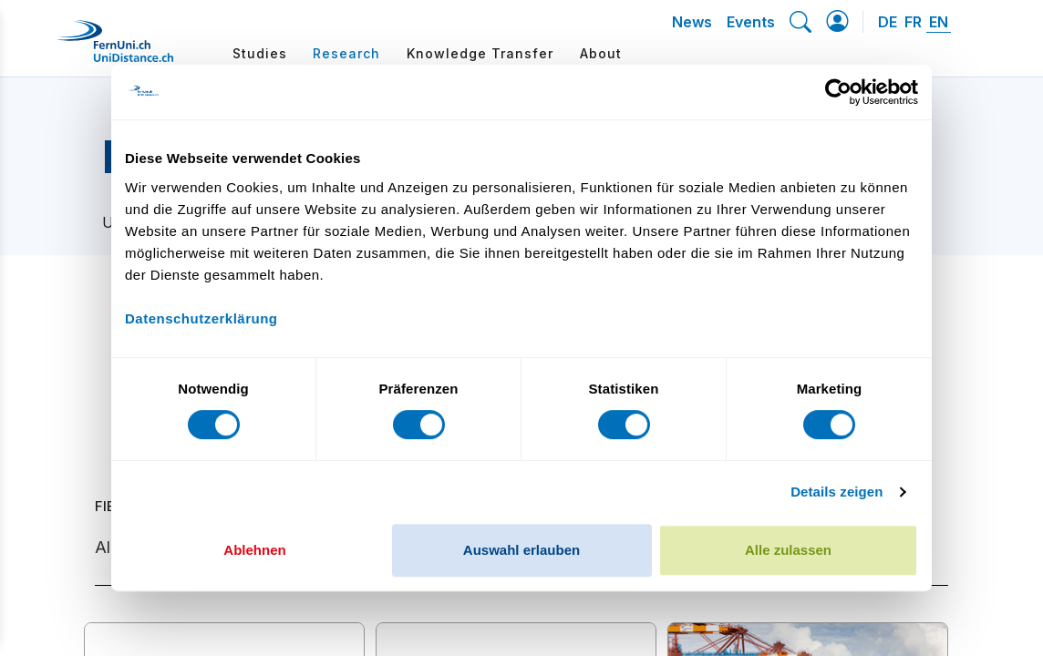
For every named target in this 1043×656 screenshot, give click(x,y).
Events (751, 22)
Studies (259, 53)
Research (346, 53)
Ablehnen (254, 550)
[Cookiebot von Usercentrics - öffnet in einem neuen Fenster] (838, 92)
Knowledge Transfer (480, 53)
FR (913, 22)
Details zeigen (836, 491)
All (104, 547)
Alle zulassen (788, 550)
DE (887, 22)
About (601, 53)
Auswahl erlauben (521, 550)
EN (938, 22)
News (692, 22)
